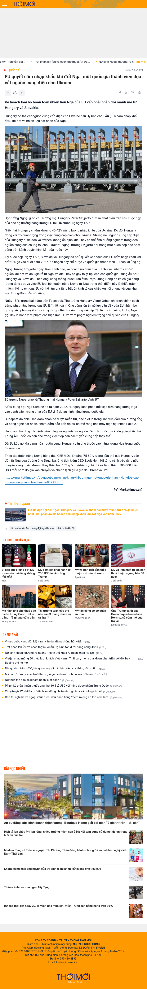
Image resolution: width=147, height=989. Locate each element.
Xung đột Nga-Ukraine (43, 528)
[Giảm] (8, 93)
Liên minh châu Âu (19, 528)
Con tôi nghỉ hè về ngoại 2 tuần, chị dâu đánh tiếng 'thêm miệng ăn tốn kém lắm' (63, 697)
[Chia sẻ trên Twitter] (126, 92)
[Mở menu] (5, 4)
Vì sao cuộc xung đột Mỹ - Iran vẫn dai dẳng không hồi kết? (47, 641)
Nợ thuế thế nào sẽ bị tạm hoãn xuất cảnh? (39, 680)
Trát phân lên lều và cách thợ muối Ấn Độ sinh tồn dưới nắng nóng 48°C (55, 647)
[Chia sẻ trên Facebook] (120, 92)
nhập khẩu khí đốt (66, 528)
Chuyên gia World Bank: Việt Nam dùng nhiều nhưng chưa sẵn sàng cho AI (60, 691)
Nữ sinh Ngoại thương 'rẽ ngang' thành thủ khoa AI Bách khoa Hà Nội (54, 653)
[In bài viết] (139, 92)
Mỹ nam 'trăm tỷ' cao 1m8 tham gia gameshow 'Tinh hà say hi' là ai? (56, 674)
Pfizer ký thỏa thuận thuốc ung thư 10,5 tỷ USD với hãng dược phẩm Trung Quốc (63, 686)
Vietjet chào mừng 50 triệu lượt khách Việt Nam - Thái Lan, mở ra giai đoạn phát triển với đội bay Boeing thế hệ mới (75, 660)
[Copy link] (132, 92)
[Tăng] (22, 93)
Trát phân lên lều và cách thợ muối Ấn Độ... (68, 61)
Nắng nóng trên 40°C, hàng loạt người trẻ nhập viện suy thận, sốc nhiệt (55, 668)
